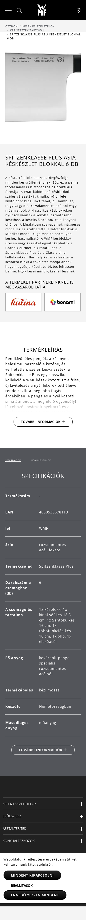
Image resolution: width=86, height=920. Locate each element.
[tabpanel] (43, 613)
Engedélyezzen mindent (35, 895)
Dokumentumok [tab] (41, 460)
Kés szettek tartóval (27, 30)
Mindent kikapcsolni (32, 875)
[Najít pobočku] (78, 10)
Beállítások (22, 885)
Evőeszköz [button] (12, 816)
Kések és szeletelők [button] (19, 803)
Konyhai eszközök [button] (19, 840)
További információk (40, 421)
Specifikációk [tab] (13, 460)
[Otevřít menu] (8, 10)
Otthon (11, 26)
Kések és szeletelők (38, 26)
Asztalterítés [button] (14, 828)
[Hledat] (19, 10)
